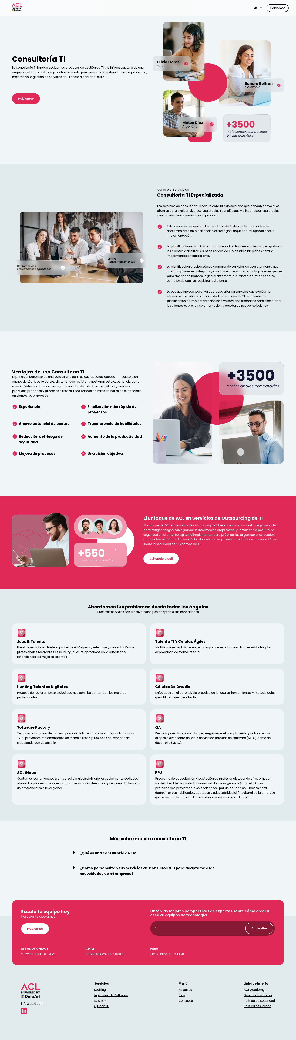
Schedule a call (161, 559)
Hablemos (277, 8)
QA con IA (101, 1006)
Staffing (100, 990)
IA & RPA (100, 1000)
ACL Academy (254, 990)
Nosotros (185, 990)
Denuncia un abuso (258, 995)
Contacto (186, 1000)
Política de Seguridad (259, 1000)
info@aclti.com (32, 1004)
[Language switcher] (257, 8)
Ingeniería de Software (111, 995)
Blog (182, 995)
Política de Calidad (257, 1006)
